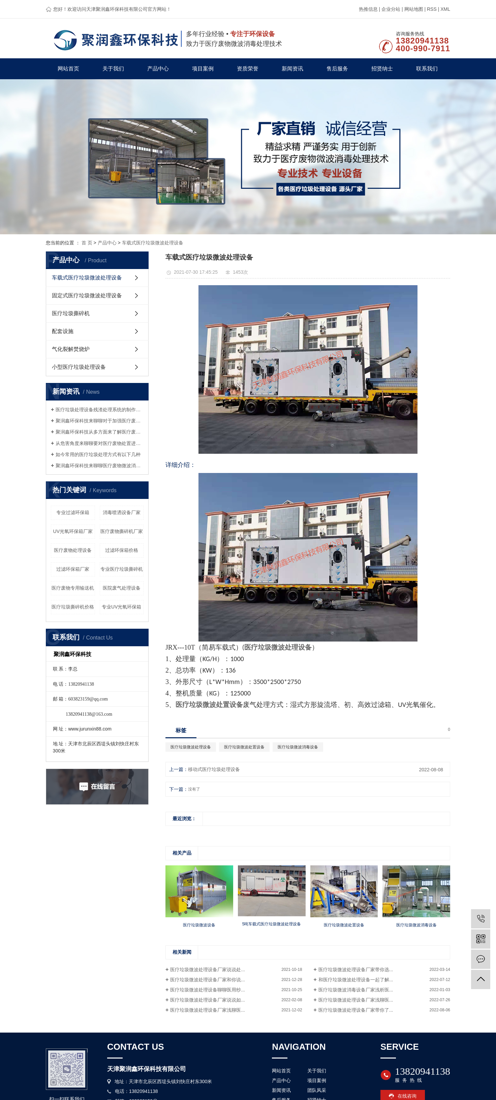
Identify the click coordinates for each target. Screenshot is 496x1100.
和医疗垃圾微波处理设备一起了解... (355, 979)
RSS (432, 9)
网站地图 (413, 9)
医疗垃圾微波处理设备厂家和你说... (207, 979)
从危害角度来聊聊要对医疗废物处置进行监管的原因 (100, 443)
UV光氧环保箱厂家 (73, 531)
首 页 (87, 242)
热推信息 (368, 9)
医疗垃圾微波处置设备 (244, 747)
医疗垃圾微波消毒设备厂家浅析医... (355, 989)
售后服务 (337, 68)
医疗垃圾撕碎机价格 (73, 607)
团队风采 (316, 1090)
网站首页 (68, 68)
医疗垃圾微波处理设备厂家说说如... (207, 1000)
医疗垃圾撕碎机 (71, 313)
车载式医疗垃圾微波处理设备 (152, 242)
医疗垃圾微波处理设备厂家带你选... (355, 969)
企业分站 (390, 9)
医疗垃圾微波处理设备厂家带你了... (355, 1010)
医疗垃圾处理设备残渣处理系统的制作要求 (100, 409)
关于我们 (113, 68)
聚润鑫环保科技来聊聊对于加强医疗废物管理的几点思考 (100, 420)
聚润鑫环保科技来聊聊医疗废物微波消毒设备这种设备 (100, 465)
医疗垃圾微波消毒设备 (298, 747)
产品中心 (158, 68)
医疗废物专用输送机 (73, 588)
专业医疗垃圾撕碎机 (121, 569)
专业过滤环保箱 (72, 512)
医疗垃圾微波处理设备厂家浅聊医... (355, 1000)
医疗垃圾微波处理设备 (190, 747)
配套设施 (62, 331)
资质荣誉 (247, 68)
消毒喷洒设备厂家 (122, 512)
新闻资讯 (292, 68)
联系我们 (427, 68)
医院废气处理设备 (122, 588)
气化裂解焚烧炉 (71, 349)
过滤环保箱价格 (121, 550)
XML (445, 9)
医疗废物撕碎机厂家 (121, 531)
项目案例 (203, 68)
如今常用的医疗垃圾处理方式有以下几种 (98, 454)
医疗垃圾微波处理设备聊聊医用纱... (207, 989)
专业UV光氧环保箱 (121, 607)
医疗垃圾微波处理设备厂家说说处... (207, 969)
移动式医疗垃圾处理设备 (214, 769)
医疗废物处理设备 (73, 550)
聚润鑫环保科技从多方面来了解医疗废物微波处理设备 (100, 432)
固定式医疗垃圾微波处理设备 (87, 295)
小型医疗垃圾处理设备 (79, 367)
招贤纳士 (382, 68)
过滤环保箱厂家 (72, 569)
